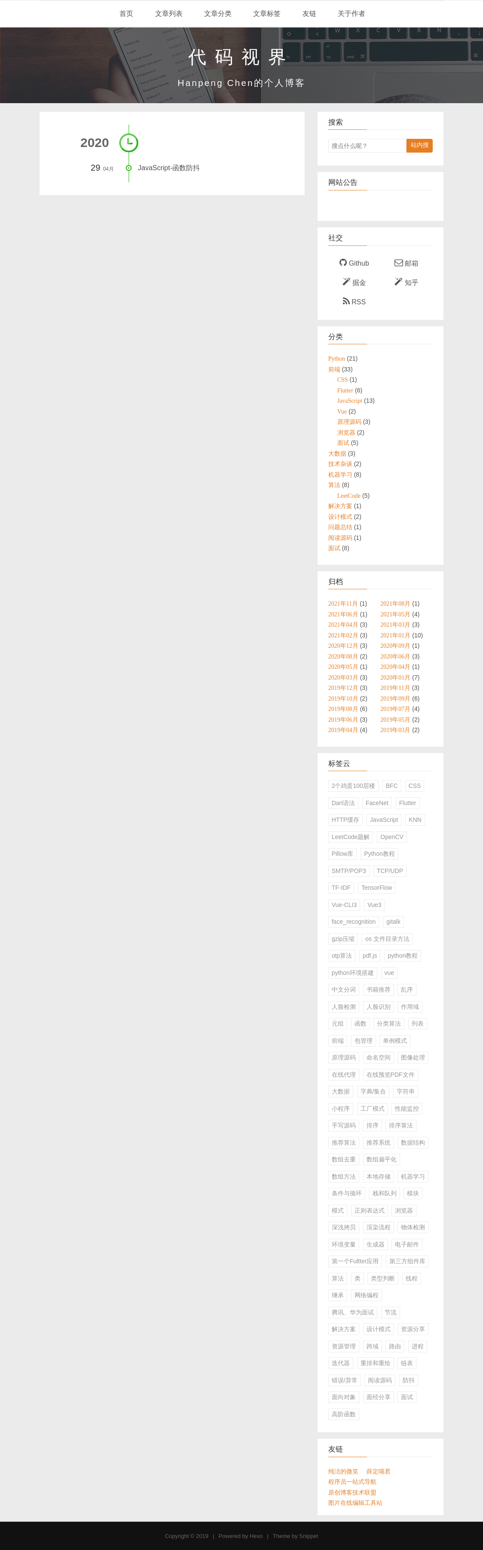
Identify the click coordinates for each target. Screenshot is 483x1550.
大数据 (341, 1091)
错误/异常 (345, 1380)
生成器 (376, 1244)
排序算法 (401, 1125)
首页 (125, 13)
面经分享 (379, 1397)
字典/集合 (373, 1091)
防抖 (409, 1380)
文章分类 (217, 13)
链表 (407, 1363)
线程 (412, 1278)
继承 (338, 1295)
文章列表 (167, 13)
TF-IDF (341, 887)
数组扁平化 (382, 1159)
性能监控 (407, 1108)
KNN (415, 819)
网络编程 (367, 1295)
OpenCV (392, 836)
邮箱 (406, 262)
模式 (338, 1210)
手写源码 (344, 1125)
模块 (413, 1193)
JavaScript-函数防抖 (169, 168)
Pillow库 (343, 853)
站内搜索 (420, 147)
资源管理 (344, 1346)
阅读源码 (380, 1380)
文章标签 (266, 13)
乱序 (407, 989)
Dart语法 (343, 803)
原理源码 (344, 1057)
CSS (415, 785)
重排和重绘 (376, 1363)
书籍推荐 (379, 989)
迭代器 (341, 1363)
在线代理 (344, 1074)
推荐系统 (379, 1142)
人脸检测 (344, 1006)
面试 (407, 1397)
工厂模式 (373, 1108)
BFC (392, 785)
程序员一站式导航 (352, 1482)
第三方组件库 (407, 1261)
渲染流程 (379, 1227)
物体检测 (413, 1227)
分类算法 (389, 1023)
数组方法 (344, 1176)
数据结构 (413, 1142)
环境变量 (344, 1244)
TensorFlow (376, 887)
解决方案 (344, 1329)
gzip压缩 (343, 938)
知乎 (406, 282)
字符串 (406, 1091)
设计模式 (379, 1329)
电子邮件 (407, 1244)
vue (389, 972)
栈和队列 (385, 1193)
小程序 (341, 1108)
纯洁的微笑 (343, 1471)
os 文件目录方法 (387, 938)
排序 (373, 1125)
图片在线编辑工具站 (355, 1503)
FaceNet (377, 803)
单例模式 (395, 1040)
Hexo (256, 1536)
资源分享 (413, 1329)
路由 (395, 1346)
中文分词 (344, 989)
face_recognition (354, 921)
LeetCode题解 (351, 836)
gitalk (393, 921)
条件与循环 (347, 1193)
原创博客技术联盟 (352, 1492)
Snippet (308, 1536)
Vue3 (374, 904)
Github (354, 262)
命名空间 (379, 1057)
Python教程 (379, 853)
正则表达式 (370, 1210)
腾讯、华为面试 (353, 1312)
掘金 (354, 282)
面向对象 (344, 1397)
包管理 (364, 1040)
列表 (418, 1023)
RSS (354, 301)
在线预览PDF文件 (391, 1074)
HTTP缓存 (346, 819)
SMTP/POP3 (349, 870)
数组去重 (344, 1159)
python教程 (403, 955)
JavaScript (384, 819)
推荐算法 (344, 1142)
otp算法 (342, 955)
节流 (391, 1312)
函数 (361, 1023)
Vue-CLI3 (344, 904)
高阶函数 (344, 1414)
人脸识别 (379, 1006)
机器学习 (413, 1176)
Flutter (407, 803)
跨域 (373, 1346)
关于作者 (350, 13)
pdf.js (370, 955)
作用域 (410, 1006)
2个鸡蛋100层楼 (353, 785)
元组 (338, 1023)
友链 (308, 13)
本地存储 (379, 1176)
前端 (338, 1040)
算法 (338, 1278)
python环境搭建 (353, 972)
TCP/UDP (390, 870)
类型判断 (383, 1278)
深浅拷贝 (344, 1227)
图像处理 (413, 1057)
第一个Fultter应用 (355, 1261)
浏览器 (404, 1210)
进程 (418, 1346)
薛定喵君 (379, 1471)
